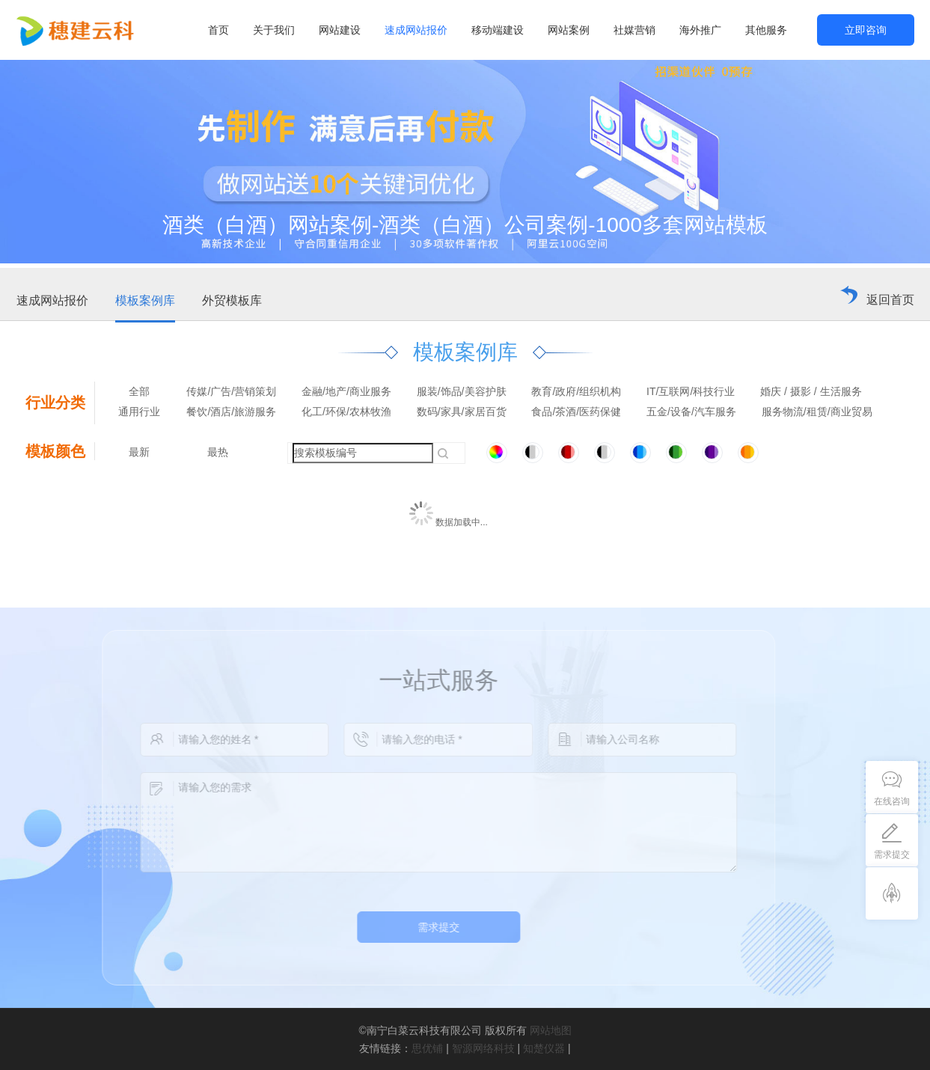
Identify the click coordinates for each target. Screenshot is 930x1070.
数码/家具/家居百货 (462, 412)
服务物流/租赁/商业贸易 (817, 412)
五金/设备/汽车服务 (691, 412)
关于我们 (274, 30)
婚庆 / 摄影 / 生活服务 (810, 391)
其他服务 (766, 30)
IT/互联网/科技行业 (690, 391)
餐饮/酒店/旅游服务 (231, 412)
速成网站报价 (416, 30)
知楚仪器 (544, 1048)
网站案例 (569, 30)
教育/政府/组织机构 (576, 391)
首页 (218, 30)
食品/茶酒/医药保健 (576, 412)
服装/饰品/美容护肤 (462, 391)
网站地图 (551, 1030)
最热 (217, 452)
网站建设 (340, 30)
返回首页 (890, 299)
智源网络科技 (483, 1048)
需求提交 (418, 927)
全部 (139, 391)
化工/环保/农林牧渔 (346, 412)
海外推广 (700, 30)
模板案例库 (145, 300)
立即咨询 (866, 30)
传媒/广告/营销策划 (231, 391)
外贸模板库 (232, 300)
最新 (139, 452)
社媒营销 (634, 30)
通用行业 (139, 412)
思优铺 (427, 1048)
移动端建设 (497, 30)
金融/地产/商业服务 (346, 391)
